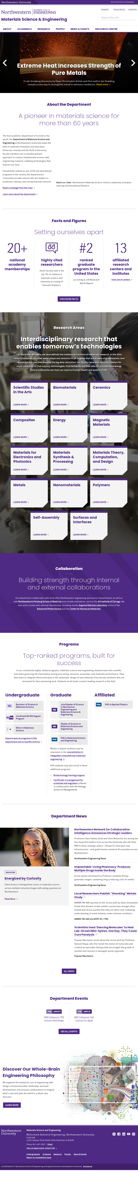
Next (133, 63)
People (61, 29)
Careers (132, 10)
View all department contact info (41, 1148)
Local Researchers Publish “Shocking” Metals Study (105, 895)
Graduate (47, 1154)
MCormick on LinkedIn (124, 1134)
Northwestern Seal (14, 1136)
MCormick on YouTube (129, 1134)
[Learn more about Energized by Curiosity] (34, 847)
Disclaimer (87, 1166)
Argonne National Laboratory (93, 605)
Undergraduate (33, 1154)
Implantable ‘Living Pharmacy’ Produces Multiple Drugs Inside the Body (102, 868)
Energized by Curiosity (23, 878)
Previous (5, 63)
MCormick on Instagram (134, 1134)
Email (50, 1144)
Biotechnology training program (69, 775)
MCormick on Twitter (113, 1134)
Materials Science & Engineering (34, 19)
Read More (10, 899)
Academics (25, 29)
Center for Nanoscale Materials (85, 609)
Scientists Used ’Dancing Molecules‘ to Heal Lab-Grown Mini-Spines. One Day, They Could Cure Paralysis (105, 930)
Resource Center (107, 29)
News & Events (81, 29)
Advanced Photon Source (49, 609)
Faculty (67, 1154)
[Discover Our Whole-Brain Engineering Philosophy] (102, 1084)
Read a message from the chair (18, 188)
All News (69, 971)
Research (45, 29)
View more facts (69, 299)
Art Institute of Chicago (109, 602)
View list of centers (120, 280)
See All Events (69, 1032)
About (8, 29)
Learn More (12, 1105)
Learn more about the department (19, 194)
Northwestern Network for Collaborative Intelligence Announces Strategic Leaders (103, 831)
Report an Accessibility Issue (39, 1158)
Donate (105, 10)
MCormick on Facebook (119, 1134)
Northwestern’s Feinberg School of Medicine (40, 602)
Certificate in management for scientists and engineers (68, 781)
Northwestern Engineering (122, 2)
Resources (119, 10)
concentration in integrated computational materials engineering (68, 755)
